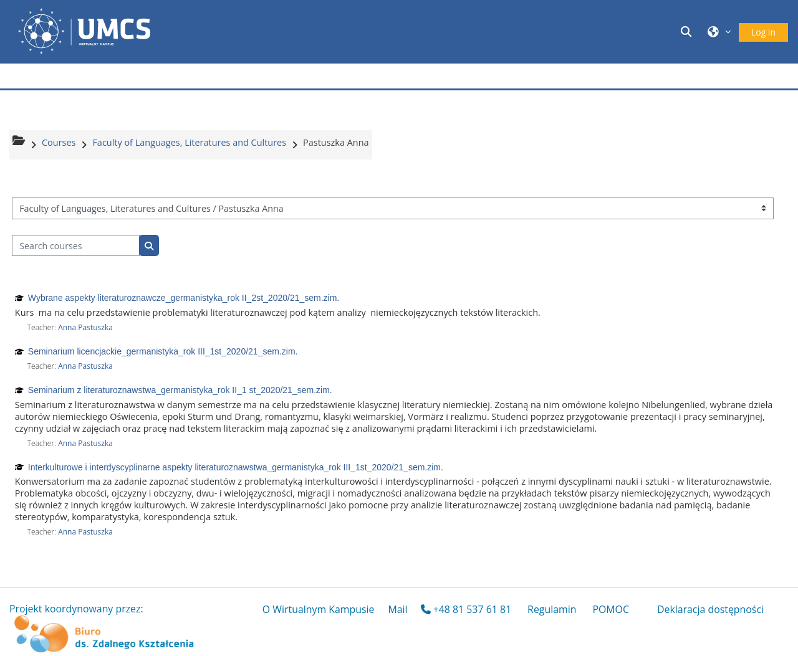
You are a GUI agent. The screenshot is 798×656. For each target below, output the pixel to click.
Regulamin (551, 609)
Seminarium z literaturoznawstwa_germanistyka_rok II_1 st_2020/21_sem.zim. (180, 390)
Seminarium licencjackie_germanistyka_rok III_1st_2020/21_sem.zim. (163, 351)
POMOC (610, 609)
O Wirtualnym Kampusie (318, 609)
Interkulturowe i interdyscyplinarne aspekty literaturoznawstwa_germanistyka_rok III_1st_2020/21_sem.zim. (235, 467)
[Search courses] (76, 246)
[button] (688, 31)
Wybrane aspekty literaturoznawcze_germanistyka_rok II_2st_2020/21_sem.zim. (183, 298)
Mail (397, 609)
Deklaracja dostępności (710, 609)
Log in (763, 32)
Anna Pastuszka (85, 327)
